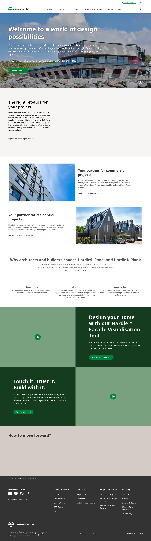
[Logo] (18, 9)
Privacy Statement (94, 534)
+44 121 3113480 (26, 499)
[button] (49, 9)
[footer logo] (75, 524)
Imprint (82, 534)
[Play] (140, 82)
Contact (140, 534)
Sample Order (130, 534)
